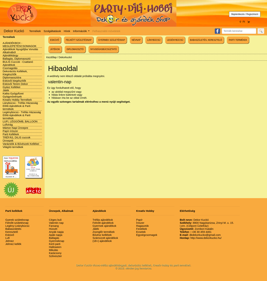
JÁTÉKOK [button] (55, 49)
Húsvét (53, 228)
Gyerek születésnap (17, 219)
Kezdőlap (51, 57)
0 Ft (245, 21)
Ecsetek (141, 231)
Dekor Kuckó (14, 31)
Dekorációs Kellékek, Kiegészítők (15, 73)
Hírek (67, 31)
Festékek (141, 228)
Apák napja (55, 234)
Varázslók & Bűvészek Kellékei (21, 143)
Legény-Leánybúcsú (17, 225)
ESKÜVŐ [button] (54, 40)
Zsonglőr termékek (104, 231)
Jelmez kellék (13, 243)
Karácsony (55, 253)
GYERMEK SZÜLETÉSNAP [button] (111, 40)
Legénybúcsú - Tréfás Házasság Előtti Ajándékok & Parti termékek (22, 115)
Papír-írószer (10, 130)
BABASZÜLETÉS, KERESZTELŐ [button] (206, 40)
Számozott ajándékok (105, 237)
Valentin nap (56, 222)
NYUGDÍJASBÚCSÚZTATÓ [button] (103, 49)
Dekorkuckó (65, 57)
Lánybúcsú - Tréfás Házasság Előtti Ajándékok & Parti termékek (20, 105)
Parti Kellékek (11, 134)
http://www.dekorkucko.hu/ (201, 237)
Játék (6, 90)
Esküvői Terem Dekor (15, 83)
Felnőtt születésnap (16, 222)
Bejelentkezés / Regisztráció (244, 14)
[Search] (239, 31)
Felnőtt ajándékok (103, 222)
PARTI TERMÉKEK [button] (238, 40)
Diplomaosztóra (12, 77)
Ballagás (54, 237)
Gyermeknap (56, 240)
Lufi (7, 237)
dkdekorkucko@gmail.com (200, 234)
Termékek (35, 31)
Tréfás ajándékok (103, 219)
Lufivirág (8, 124)
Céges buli (55, 219)
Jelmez (9, 240)
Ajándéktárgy (10, 55)
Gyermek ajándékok (104, 225)
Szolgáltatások (52, 31)
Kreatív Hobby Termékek (17, 99)
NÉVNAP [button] (136, 40)
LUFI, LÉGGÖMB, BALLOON (20, 121)
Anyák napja (56, 231)
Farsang (54, 225)
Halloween (55, 246)
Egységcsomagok (146, 234)
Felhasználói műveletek (106, 31)
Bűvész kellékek (102, 234)
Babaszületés (13, 228)
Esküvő (9, 234)
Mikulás (53, 249)
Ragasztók (142, 225)
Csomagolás (10, 68)
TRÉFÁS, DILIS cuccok (16, 137)
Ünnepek (8, 140)
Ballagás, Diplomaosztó (17, 58)
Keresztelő (11, 231)
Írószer (140, 222)
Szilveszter (55, 256)
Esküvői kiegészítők (14, 80)
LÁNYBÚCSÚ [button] (153, 40)
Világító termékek (13, 147)
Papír (139, 219)
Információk (80, 31)
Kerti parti (54, 243)
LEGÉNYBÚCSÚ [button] (175, 40)
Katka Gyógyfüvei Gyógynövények (13, 95)
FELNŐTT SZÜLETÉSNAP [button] (78, 40)
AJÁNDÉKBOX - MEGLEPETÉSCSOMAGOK (19, 44)
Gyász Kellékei (11, 87)
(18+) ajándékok (102, 240)
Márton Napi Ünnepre (15, 127)
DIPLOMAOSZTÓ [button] (75, 49)
